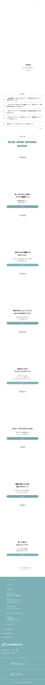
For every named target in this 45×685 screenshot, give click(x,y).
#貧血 (20, 142)
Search (34, 5)
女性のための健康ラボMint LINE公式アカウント (25, 568)
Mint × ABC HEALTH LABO (15, 613)
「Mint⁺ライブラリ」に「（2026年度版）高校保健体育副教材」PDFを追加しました (24, 111)
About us (9, 589)
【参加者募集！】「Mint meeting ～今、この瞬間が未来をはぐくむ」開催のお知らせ (24, 99)
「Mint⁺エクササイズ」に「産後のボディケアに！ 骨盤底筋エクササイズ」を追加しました (24, 118)
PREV (14, 71)
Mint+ (4, 3)
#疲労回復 (12, 142)
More (40, 128)
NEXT (43, 71)
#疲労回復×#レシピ (31, 142)
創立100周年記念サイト (8, 653)
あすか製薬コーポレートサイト (10, 650)
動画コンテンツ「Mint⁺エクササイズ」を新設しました (20, 124)
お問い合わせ (7, 629)
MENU (42, 3)
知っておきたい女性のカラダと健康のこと (14, 594)
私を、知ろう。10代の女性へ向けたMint (17, 663)
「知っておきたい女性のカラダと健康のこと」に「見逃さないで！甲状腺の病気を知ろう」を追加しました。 (24, 105)
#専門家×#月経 (22, 145)
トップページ (10, 580)
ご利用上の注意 (7, 637)
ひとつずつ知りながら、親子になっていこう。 (17, 674)
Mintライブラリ (12, 624)
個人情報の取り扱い (8, 633)
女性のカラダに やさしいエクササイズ (13, 608)
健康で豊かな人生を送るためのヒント (14, 619)
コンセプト (10, 584)
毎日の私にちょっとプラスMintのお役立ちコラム (14, 601)
